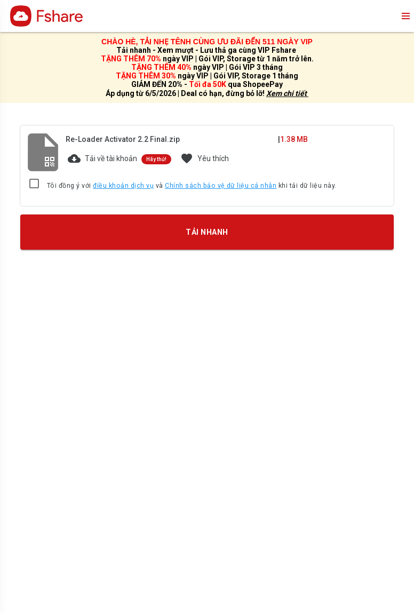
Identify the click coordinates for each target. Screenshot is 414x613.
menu (405, 16)
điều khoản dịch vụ (123, 185)
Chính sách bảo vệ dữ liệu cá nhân (220, 185)
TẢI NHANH (207, 231)
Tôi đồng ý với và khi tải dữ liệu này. (192, 186)
